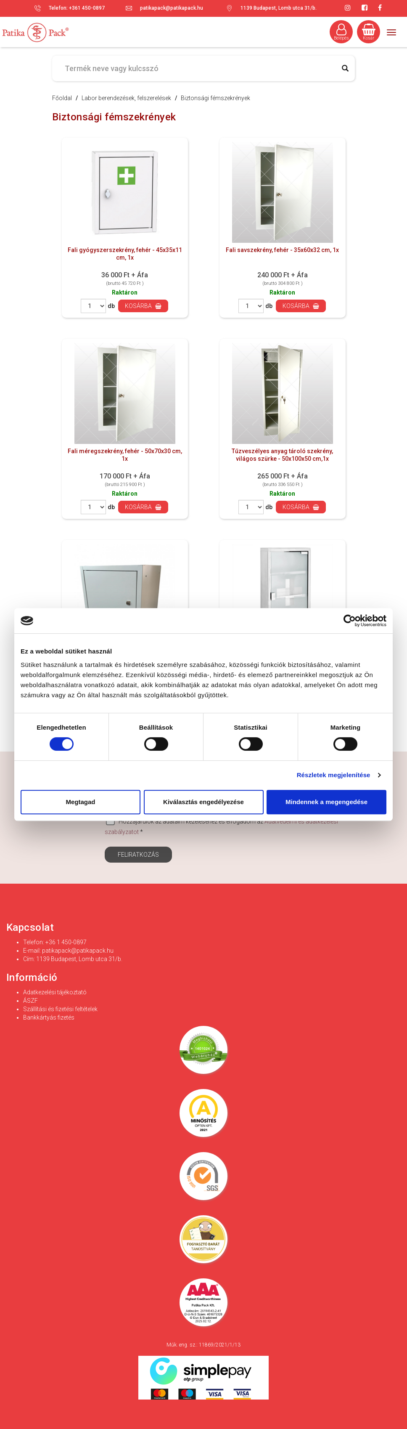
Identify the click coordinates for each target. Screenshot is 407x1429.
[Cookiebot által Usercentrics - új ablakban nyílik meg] (349, 620)
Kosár (368, 32)
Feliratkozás (138, 854)
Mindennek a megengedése (326, 801)
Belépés (341, 32)
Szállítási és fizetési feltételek (60, 1009)
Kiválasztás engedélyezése (203, 801)
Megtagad (80, 801)
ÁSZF (30, 1000)
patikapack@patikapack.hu (171, 8)
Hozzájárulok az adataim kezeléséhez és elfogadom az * (221, 825)
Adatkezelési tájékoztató (55, 992)
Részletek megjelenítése (333, 774)
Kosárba (143, 306)
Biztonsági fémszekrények (215, 98)
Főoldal (62, 98)
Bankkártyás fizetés (48, 1017)
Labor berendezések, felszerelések (126, 98)
